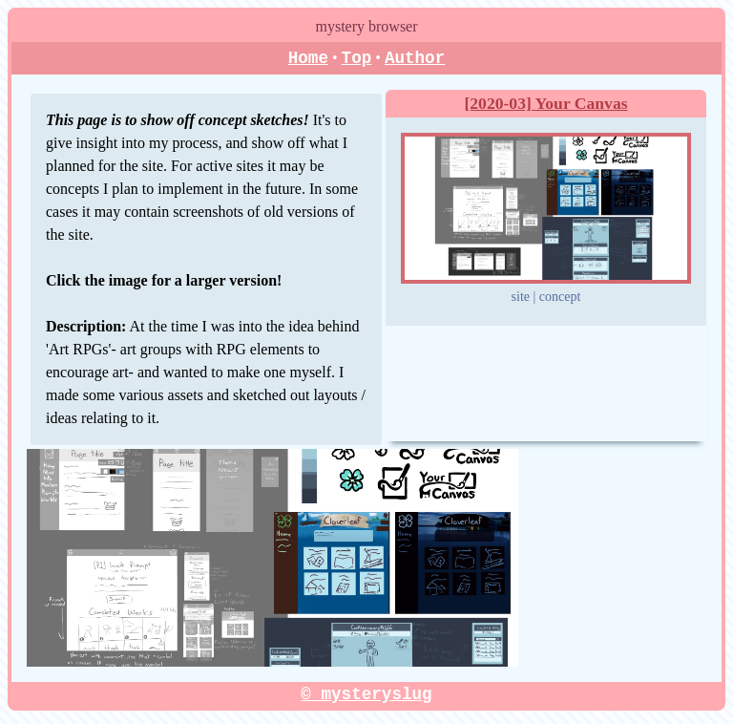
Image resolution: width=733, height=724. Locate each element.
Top (357, 58)
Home (308, 58)
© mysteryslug (366, 694)
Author (415, 58)
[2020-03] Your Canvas (545, 104)
